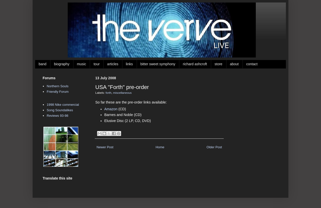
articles (112, 64)
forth (108, 92)
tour (97, 64)
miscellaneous (122, 92)
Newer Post (105, 147)
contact (252, 64)
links (129, 64)
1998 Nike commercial (63, 104)
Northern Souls (57, 86)
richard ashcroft (195, 64)
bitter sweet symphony (157, 64)
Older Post (214, 147)
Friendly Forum (57, 92)
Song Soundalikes (60, 110)
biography (61, 64)
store (218, 64)
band (42, 64)
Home (160, 147)
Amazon (110, 109)
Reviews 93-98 (57, 116)
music (81, 64)
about (234, 64)
